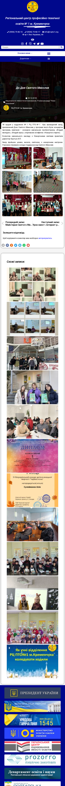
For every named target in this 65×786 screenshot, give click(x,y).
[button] (48, 53)
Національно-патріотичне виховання (21, 101)
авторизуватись (45, 238)
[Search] (61, 47)
